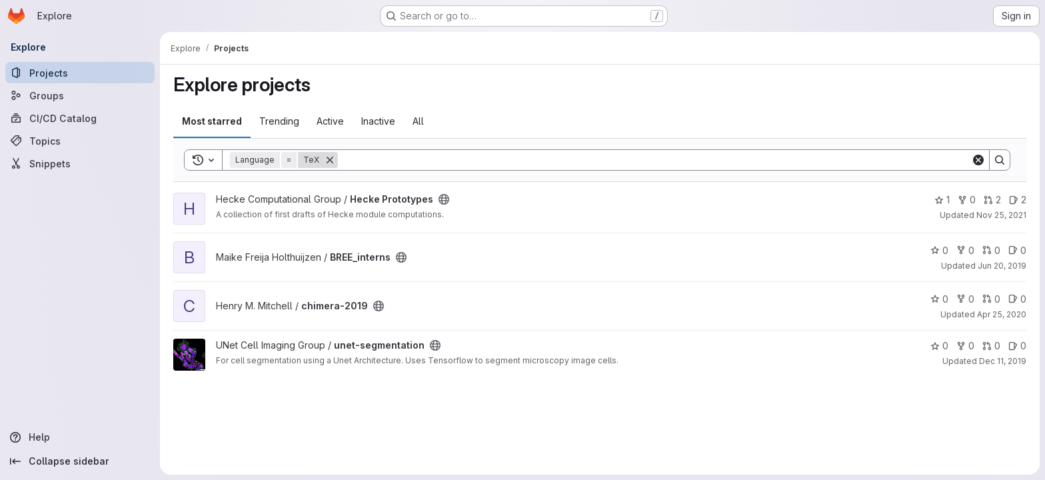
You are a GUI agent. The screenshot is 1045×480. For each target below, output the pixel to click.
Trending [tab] (279, 121)
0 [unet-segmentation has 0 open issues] (1017, 345)
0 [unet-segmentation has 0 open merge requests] (991, 345)
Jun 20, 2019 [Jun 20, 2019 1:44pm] (1002, 266)
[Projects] (80, 72)
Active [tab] (330, 121)
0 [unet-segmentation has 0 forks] (965, 345)
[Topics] (80, 140)
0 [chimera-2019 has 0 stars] (939, 299)
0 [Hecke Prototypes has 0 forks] (967, 199)
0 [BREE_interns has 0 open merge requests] (991, 250)
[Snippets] (80, 163)
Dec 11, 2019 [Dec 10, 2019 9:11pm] (1002, 361)
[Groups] (80, 95)
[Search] (654, 160)
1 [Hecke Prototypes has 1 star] (942, 199)
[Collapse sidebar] (80, 461)
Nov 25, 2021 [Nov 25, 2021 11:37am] (1001, 215)
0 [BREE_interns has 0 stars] (939, 250)
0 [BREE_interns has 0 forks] (965, 250)
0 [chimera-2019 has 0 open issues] (1017, 299)
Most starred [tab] (212, 121)
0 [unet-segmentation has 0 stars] (939, 345)
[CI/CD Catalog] (80, 118)
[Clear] (978, 160)
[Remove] (330, 160)
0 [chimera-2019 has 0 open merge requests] (991, 299)
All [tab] (418, 121)
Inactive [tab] (378, 121)
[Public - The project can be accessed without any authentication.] (444, 199)
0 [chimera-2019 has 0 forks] (965, 299)
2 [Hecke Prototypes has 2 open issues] (1017, 199)
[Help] (80, 437)
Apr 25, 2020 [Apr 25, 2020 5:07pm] (1001, 314)
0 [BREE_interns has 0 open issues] (1017, 250)
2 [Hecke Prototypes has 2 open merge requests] (992, 199)
